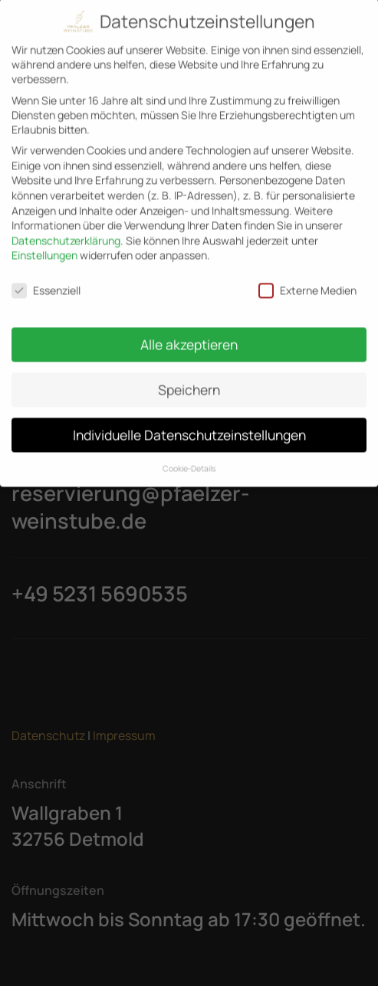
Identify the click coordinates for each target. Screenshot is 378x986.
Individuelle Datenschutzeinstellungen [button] (189, 426)
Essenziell (46, 281)
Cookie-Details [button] (189, 459)
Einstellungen (44, 246)
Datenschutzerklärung (66, 231)
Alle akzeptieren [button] (189, 335)
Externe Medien (307, 281)
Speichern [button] (189, 381)
